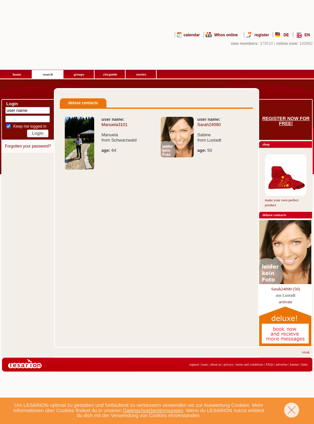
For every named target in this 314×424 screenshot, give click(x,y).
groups (79, 74)
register (262, 35)
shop (266, 144)
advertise (282, 364)
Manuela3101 (114, 124)
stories (141, 74)
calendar (191, 35)
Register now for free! (285, 121)
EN (307, 35)
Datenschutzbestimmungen (153, 410)
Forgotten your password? (28, 146)
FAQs (269, 364)
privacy (229, 364)
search (48, 74)
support (194, 364)
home (17, 74)
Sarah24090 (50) (285, 288)
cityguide (110, 74)
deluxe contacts (274, 215)
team (205, 364)
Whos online (226, 35)
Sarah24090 (209, 124)
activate (285, 301)
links (304, 364)
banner (294, 364)
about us (215, 364)
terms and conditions (249, 364)
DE (286, 35)
